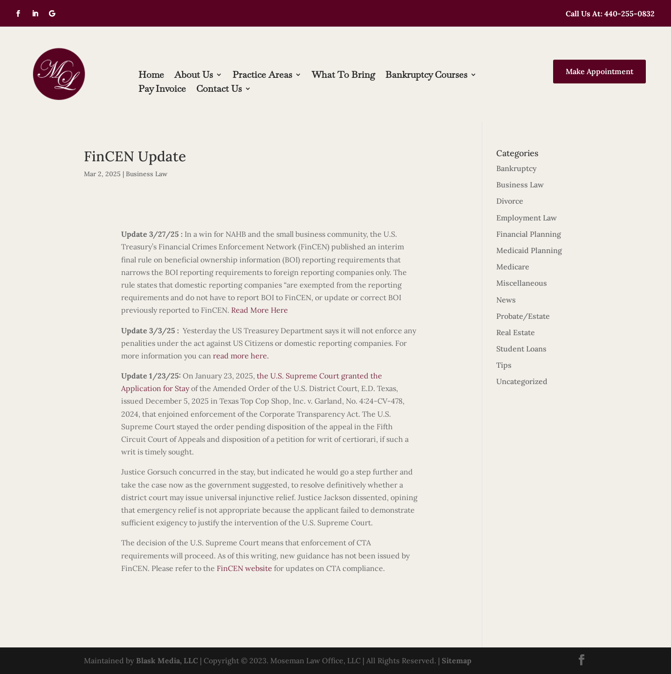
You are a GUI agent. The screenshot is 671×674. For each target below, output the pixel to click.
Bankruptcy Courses (426, 76)
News (506, 299)
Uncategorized (522, 381)
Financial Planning (528, 234)
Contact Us (219, 90)
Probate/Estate (523, 316)
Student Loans (521, 348)
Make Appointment (599, 71)
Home (151, 76)
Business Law (146, 174)
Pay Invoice (162, 90)
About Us (193, 76)
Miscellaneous (521, 283)
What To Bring (343, 76)
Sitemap (457, 660)
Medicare (512, 266)
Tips (504, 365)
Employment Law (526, 217)
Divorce (509, 201)
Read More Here (259, 310)
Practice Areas (262, 76)
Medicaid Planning (529, 250)
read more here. (241, 355)
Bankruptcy (516, 168)
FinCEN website (244, 568)
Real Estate (515, 332)
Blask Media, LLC (167, 660)
